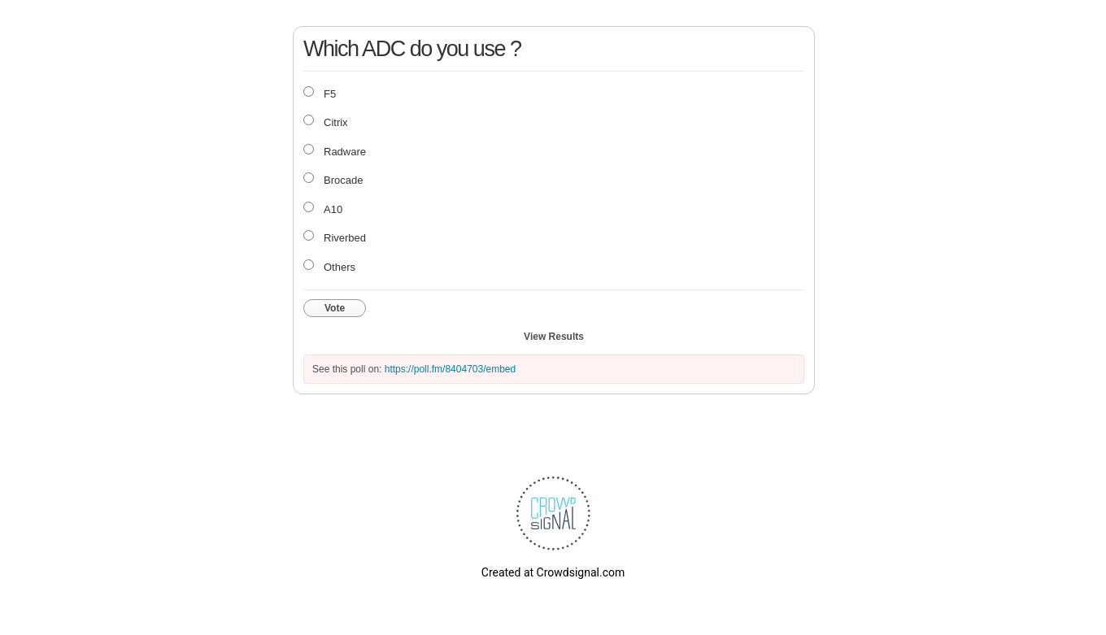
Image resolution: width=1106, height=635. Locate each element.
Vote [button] (334, 308)
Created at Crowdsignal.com (553, 572)
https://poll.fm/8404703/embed (450, 369)
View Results (554, 336)
